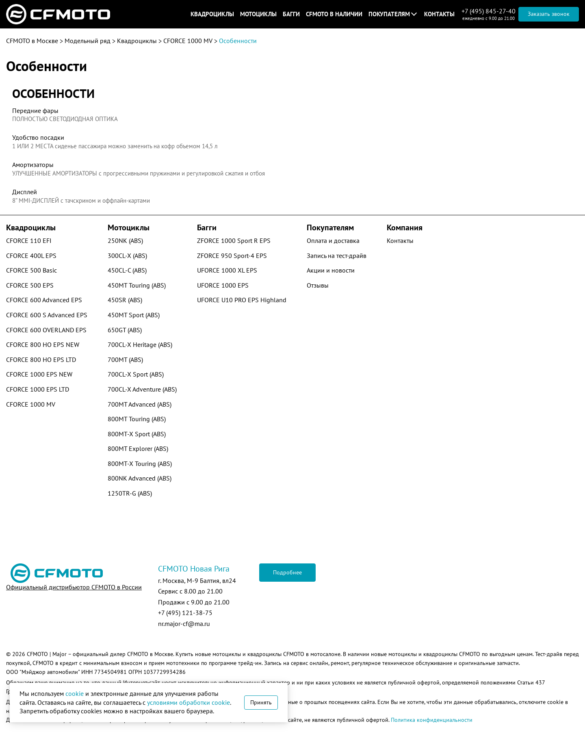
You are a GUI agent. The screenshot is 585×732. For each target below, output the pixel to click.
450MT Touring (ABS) (137, 285)
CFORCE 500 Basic (31, 270)
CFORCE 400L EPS (31, 255)
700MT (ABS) (125, 359)
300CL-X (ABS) (127, 255)
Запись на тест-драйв (336, 255)
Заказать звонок (549, 13)
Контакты (439, 14)
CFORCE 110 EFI (29, 240)
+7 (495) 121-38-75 (185, 613)
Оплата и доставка (333, 240)
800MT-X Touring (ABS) (140, 463)
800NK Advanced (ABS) (139, 478)
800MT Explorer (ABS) (138, 448)
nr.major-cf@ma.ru (184, 623)
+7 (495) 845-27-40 (489, 11)
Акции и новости (331, 270)
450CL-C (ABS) (127, 270)
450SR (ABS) (125, 300)
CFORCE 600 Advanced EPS (44, 300)
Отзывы (318, 285)
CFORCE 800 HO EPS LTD (41, 359)
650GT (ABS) (125, 330)
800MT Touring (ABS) (137, 419)
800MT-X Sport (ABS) (137, 434)
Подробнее (287, 572)
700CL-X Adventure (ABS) (142, 389)
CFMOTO (37, 654)
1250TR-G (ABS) (130, 493)
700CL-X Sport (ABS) (136, 374)
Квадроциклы (212, 14)
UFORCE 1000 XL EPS (227, 270)
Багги (291, 14)
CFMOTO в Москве (32, 41)
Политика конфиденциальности (431, 719)
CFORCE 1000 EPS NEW (39, 374)
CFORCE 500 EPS (30, 285)
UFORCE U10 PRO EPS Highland (241, 300)
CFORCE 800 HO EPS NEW (42, 344)
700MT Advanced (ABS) (139, 404)
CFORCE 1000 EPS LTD (37, 389)
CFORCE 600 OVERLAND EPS (46, 330)
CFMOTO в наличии (334, 14)
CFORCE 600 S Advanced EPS (46, 315)
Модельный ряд (87, 41)
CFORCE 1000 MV (187, 41)
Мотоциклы (258, 14)
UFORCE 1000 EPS (223, 285)
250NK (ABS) (125, 240)
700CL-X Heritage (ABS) (140, 344)
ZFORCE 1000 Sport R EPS (234, 240)
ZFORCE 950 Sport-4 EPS (232, 255)
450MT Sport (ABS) (134, 315)
